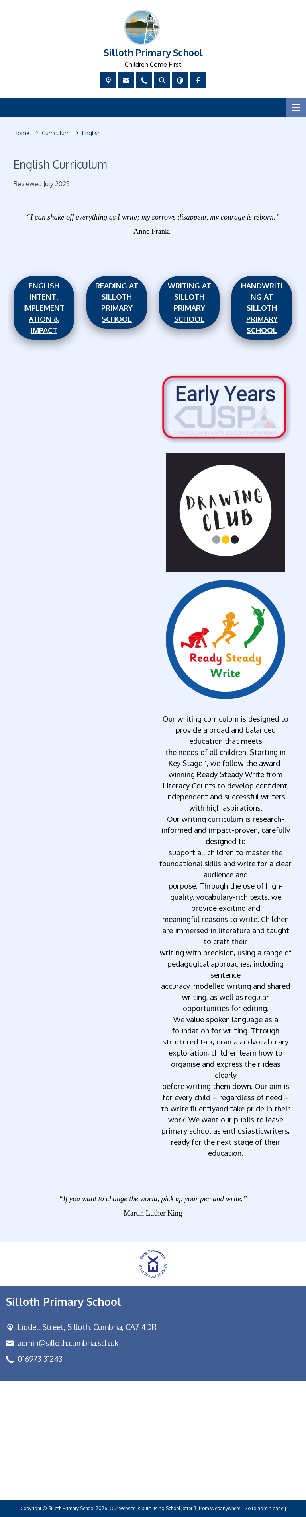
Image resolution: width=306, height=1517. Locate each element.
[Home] (21, 133)
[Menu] (296, 107)
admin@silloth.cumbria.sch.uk (68, 1343)
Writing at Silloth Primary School (189, 302)
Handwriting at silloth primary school (262, 308)
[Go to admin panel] (264, 1508)
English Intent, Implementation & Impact (44, 308)
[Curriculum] (56, 133)
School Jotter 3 (181, 1508)
